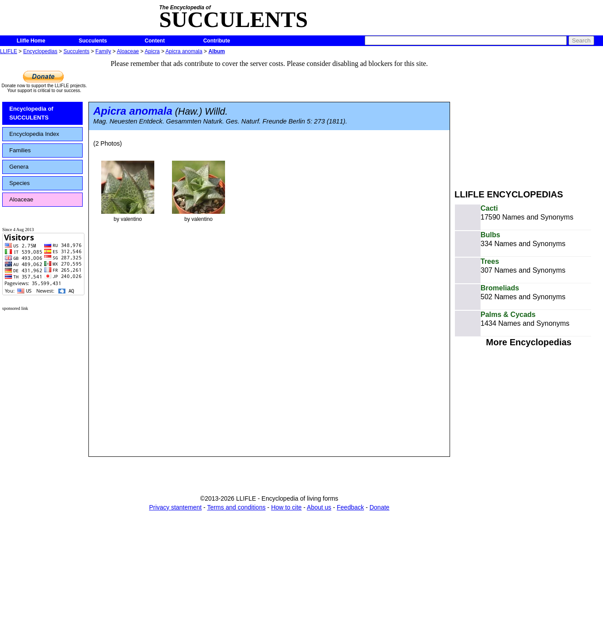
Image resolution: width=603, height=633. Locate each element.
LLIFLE (8, 51)
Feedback (350, 507)
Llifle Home (31, 41)
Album (216, 51)
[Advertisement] (528, 119)
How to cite (286, 507)
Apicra (152, 51)
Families (20, 150)
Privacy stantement (175, 507)
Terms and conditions (236, 507)
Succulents (93, 41)
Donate (379, 507)
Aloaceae (128, 51)
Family (103, 51)
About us (319, 507)
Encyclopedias (40, 51)
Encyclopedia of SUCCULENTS (31, 113)
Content (154, 41)
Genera (18, 166)
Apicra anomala (183, 51)
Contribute (216, 41)
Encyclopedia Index (34, 134)
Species (19, 183)
